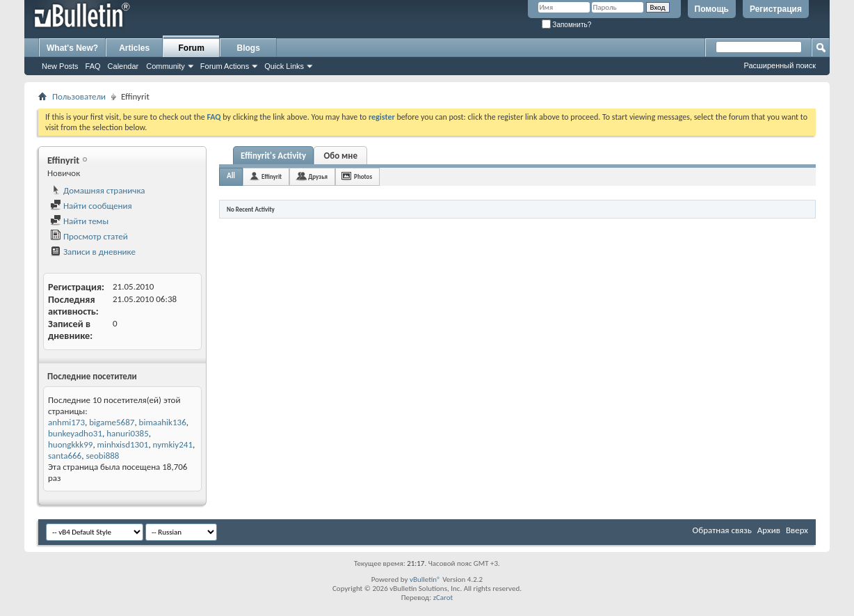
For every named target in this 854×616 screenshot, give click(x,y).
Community (165, 66)
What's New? (72, 48)
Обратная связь (722, 530)
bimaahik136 (162, 422)
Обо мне (340, 155)
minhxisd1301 (123, 444)
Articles (134, 48)
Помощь (712, 9)
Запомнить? (567, 25)
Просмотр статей (89, 236)
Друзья (318, 176)
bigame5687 (111, 422)
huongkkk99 (70, 444)
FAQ (93, 66)
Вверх (797, 530)
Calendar (123, 66)
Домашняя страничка (97, 190)
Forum (191, 48)
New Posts (60, 66)
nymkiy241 (173, 444)
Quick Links (284, 66)
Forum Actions (224, 66)
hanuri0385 (127, 433)
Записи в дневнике (93, 251)
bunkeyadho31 (75, 433)
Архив (768, 530)
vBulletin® (425, 579)
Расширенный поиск (779, 65)
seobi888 (102, 455)
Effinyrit (271, 176)
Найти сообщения (91, 205)
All (231, 175)
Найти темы (79, 221)
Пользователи (79, 96)
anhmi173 (66, 422)
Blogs (248, 48)
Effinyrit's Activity (273, 155)
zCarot (443, 597)
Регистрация (776, 9)
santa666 (64, 455)
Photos (363, 176)
